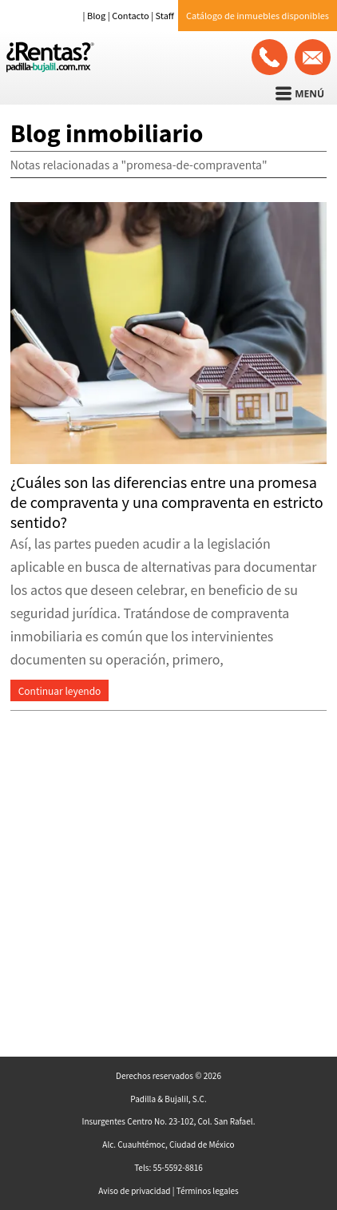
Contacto (130, 15)
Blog (96, 15)
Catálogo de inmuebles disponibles (257, 15)
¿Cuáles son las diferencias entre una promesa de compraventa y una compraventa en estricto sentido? (166, 501)
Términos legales (207, 1190)
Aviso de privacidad (134, 1190)
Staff (165, 15)
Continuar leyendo (59, 690)
